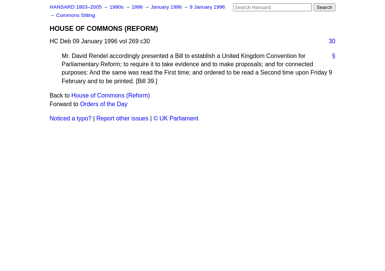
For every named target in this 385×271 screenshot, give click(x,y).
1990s (117, 7)
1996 (138, 7)
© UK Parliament (175, 118)
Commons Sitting (75, 15)
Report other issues (122, 118)
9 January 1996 (207, 7)
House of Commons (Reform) (110, 95)
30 (332, 41)
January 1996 (167, 7)
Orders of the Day (103, 104)
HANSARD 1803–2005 (76, 7)
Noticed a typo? (70, 118)
